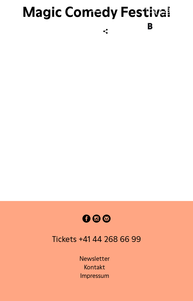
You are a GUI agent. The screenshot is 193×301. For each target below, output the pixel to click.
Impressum (94, 275)
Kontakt (94, 267)
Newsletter (94, 258)
